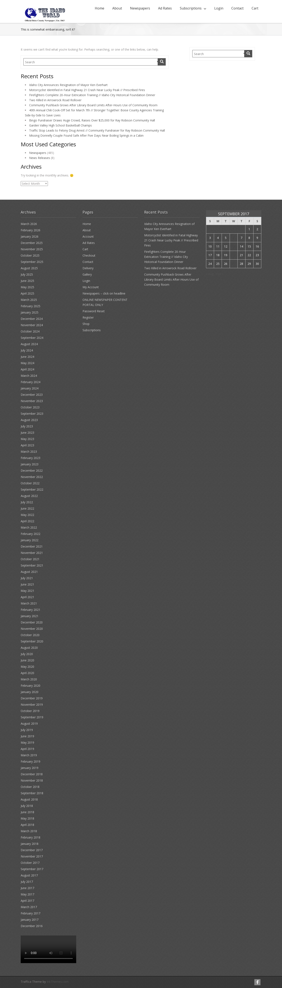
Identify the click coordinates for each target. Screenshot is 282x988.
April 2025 (27, 293)
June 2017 (27, 888)
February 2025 (30, 306)
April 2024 (27, 369)
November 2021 (32, 553)
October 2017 (30, 863)
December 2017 (32, 850)
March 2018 (29, 831)
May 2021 (27, 591)
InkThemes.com (58, 982)
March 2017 (29, 907)
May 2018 (27, 818)
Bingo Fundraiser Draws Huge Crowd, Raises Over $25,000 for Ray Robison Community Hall (92, 120)
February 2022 (30, 534)
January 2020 (29, 692)
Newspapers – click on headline (104, 293)
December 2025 (32, 243)
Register (88, 317)
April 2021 (27, 597)
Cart (255, 8)
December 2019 (32, 698)
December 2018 (32, 774)
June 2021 (27, 584)
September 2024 (32, 338)
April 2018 (27, 825)
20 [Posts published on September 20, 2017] (233, 255)
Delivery (88, 268)
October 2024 (30, 331)
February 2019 (30, 761)
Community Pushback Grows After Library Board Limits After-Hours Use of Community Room (93, 105)
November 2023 (32, 401)
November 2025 (32, 249)
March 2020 (29, 679)
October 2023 (30, 407)
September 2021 (32, 565)
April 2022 (27, 521)
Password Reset (94, 311)
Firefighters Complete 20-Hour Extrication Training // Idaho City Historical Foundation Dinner (92, 95)
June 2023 (27, 433)
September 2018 (32, 793)
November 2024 (32, 325)
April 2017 (27, 901)
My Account (91, 287)
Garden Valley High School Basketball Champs (60, 125)
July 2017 (27, 882)
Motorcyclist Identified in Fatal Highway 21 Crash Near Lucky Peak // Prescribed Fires (87, 90)
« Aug (210, 274)
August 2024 (29, 344)
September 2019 (32, 717)
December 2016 (32, 926)
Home (99, 8)
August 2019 (29, 723)
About (117, 8)
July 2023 (27, 426)
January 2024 (29, 388)
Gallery (87, 274)
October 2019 (30, 711)
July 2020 (27, 654)
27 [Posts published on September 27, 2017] (233, 264)
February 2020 (30, 686)
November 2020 (32, 629)
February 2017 (30, 913)
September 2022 (32, 489)
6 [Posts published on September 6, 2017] (234, 238)
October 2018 (30, 787)
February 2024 (30, 382)
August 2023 (29, 420)
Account (88, 236)
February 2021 (30, 610)
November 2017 (32, 856)
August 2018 (29, 799)
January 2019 (29, 768)
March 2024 (29, 376)
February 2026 (30, 230)
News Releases (39, 158)
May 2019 (27, 742)
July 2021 (27, 578)
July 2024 (27, 350)
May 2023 (27, 439)
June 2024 (27, 357)
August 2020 (29, 648)
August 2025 (29, 268)
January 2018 (29, 844)
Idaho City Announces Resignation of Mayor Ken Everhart (68, 85)
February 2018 (30, 837)
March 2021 (29, 603)
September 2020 (32, 641)
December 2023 (32, 395)
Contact (237, 8)
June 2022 (27, 508)
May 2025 (27, 287)
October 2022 (30, 483)
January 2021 (29, 616)
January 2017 (29, 920)
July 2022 (27, 502)
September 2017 (32, 869)
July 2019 (27, 730)
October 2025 (30, 255)
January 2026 (29, 236)
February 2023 (30, 458)
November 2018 (32, 780)
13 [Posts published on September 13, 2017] (233, 246)
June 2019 (27, 736)
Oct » (219, 274)
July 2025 (27, 274)
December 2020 (32, 622)
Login (218, 8)
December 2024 (32, 319)
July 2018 (27, 806)
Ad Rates (165, 8)
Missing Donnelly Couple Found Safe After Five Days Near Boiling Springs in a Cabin (86, 135)
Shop (86, 324)
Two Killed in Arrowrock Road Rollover (55, 100)
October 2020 (30, 635)
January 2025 (29, 312)
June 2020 (27, 660)
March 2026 (29, 224)
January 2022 (29, 540)
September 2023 (32, 414)
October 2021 (30, 559)
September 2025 (32, 262)
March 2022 (29, 527)
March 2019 (29, 755)
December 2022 (32, 470)
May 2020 (27, 667)
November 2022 (32, 477)
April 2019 (27, 749)
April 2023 (27, 445)
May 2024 (27, 363)
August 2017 (29, 875)
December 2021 (32, 546)
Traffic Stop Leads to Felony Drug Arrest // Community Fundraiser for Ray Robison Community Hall (97, 130)
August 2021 (29, 572)
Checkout (89, 255)
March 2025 (29, 300)
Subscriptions (191, 8)
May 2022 (27, 515)
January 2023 (29, 464)
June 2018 (27, 812)
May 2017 (27, 894)
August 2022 (29, 496)
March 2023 (29, 452)
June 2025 (27, 281)
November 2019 (32, 705)
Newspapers (140, 8)
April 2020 (27, 673)
